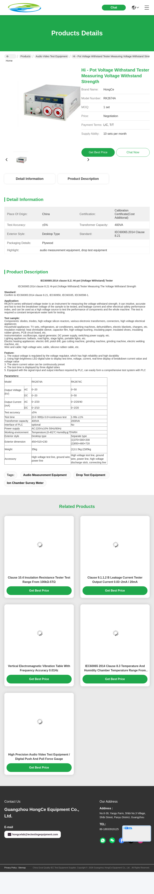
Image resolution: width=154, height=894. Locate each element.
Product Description (83, 179)
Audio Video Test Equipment (51, 56)
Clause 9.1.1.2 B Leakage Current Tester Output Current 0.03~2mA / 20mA (114, 579)
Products (25, 56)
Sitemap (22, 868)
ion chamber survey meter (25, 482)
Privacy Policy (10, 868)
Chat (114, 7)
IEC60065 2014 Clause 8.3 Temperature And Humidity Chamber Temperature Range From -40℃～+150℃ (115, 668)
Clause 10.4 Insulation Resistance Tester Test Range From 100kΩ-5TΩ (39, 579)
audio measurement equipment (45, 475)
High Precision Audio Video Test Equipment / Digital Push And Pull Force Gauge (39, 756)
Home (9, 57)
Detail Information (29, 179)
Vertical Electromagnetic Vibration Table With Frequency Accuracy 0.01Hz (39, 668)
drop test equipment (90, 475)
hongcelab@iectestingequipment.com (32, 834)
